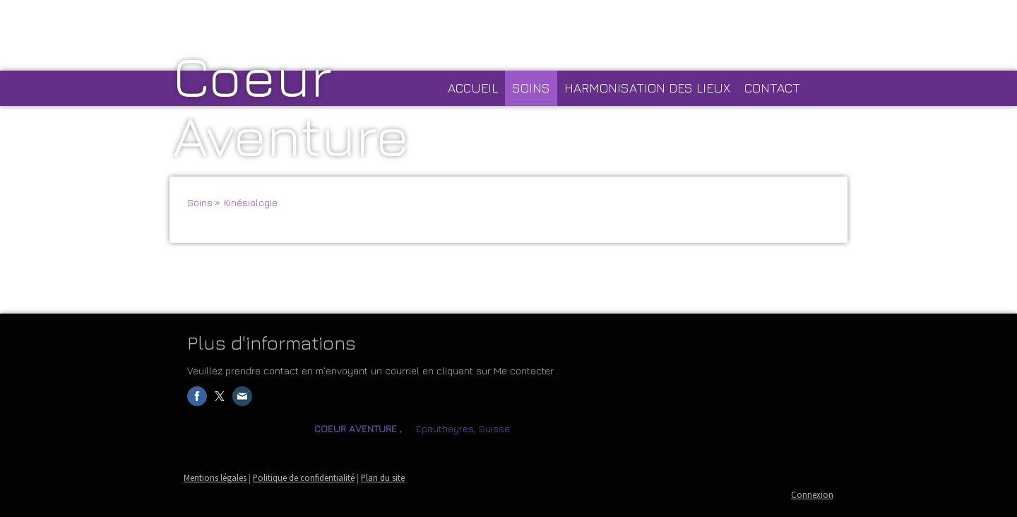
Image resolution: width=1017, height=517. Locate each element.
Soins (531, 88)
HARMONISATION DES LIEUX (647, 88)
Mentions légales (215, 477)
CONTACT (772, 88)
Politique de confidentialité (304, 477)
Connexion (812, 494)
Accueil (473, 88)
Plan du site (383, 477)
